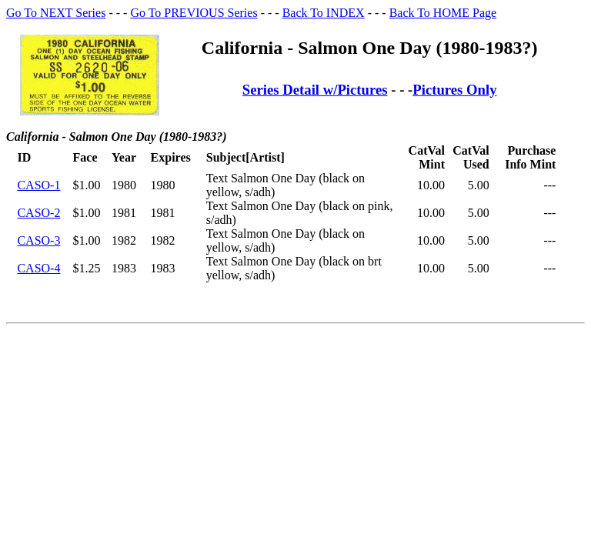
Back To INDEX (323, 12)
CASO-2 (38, 212)
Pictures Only (454, 90)
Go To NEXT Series (55, 12)
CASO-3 (38, 240)
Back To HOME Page (442, 12)
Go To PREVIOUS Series (193, 12)
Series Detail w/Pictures (315, 90)
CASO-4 (38, 268)
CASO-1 (38, 185)
